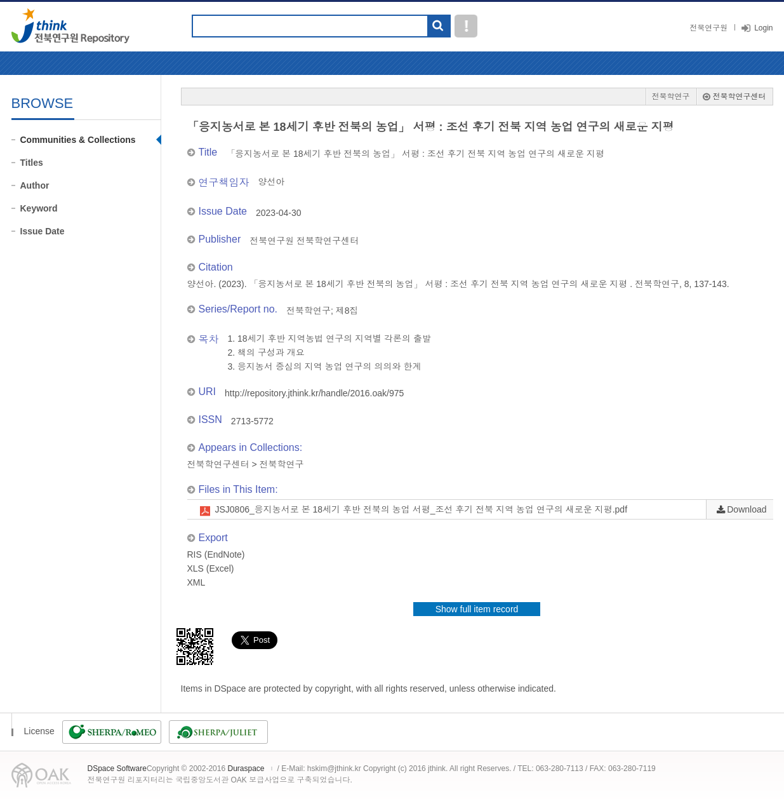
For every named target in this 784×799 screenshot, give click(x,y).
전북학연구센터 (739, 96)
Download (746, 509)
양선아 (271, 182)
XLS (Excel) (210, 568)
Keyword (39, 208)
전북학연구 (671, 96)
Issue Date (42, 231)
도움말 (466, 26)
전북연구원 (708, 28)
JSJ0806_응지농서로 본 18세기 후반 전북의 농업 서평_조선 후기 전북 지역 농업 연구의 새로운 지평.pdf (421, 509)
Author (35, 185)
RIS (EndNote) (216, 554)
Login (763, 28)
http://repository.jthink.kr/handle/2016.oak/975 (314, 393)
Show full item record (477, 609)
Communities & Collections (78, 140)
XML (196, 582)
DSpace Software (117, 768)
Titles (31, 163)
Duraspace (245, 768)
